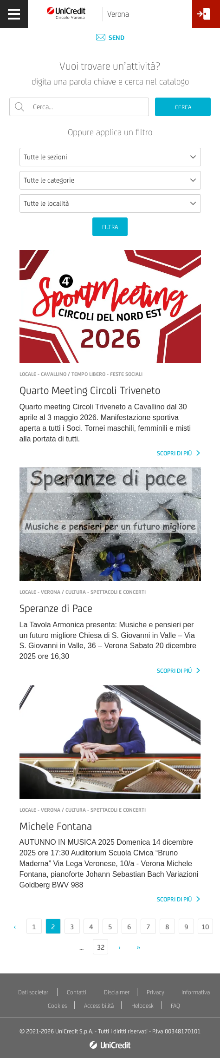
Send (110, 37)
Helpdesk (142, 1005)
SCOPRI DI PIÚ (175, 453)
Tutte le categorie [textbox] (49, 180)
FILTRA (110, 226)
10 (205, 927)
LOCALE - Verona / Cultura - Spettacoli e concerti (82, 592)
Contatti (76, 992)
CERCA (183, 107)
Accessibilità (99, 1005)
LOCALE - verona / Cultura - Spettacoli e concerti (82, 810)
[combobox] (110, 157)
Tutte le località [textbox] (46, 203)
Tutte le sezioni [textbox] (45, 157)
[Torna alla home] (66, 12)
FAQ (175, 1005)
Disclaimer (116, 992)
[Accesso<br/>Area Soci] (206, 17)
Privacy (155, 992)
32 (100, 947)
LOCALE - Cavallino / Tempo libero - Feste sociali (80, 374)
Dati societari (34, 992)
